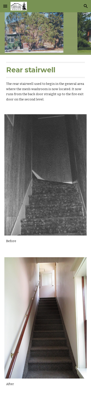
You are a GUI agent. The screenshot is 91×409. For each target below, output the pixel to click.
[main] (45, 82)
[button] (5, 6)
